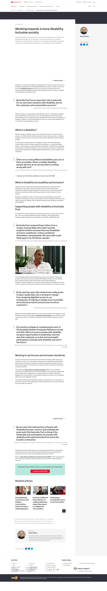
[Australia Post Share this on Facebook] (26, 549)
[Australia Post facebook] (49, 579)
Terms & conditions (29, 579)
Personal (13, 10)
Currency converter (51, 565)
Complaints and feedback (19, 570)
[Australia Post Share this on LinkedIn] (29, 549)
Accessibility (28, 580)
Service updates (16, 567)
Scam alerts (15, 569)
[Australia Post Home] (16, 2)
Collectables (33, 570)
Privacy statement (15, 579)
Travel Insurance (50, 563)
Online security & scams (31, 577)
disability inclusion (26, 88)
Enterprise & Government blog (87, 563)
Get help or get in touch (85, 580)
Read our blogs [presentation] (66, 560)
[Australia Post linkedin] (57, 579)
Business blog (66, 565)
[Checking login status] (94, 2)
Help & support (81, 578)
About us (15, 563)
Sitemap (13, 577)
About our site (14, 580)
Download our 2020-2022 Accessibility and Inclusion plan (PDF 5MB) (36, 176)
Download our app (51, 570)
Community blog (67, 563)
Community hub (20, 10)
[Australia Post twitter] (53, 579)
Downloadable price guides (53, 569)
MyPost (31, 565)
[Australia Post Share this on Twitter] (32, 549)
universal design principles (44, 315)
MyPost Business (34, 567)
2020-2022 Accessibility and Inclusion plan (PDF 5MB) (36, 456)
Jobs (14, 565)
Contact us (32, 563)
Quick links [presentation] (14, 560)
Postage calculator (51, 567)
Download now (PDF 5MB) (40, 471)
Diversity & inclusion (30, 10)
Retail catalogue (33, 569)
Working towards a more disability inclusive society (46, 10)
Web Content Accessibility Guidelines (35, 369)
